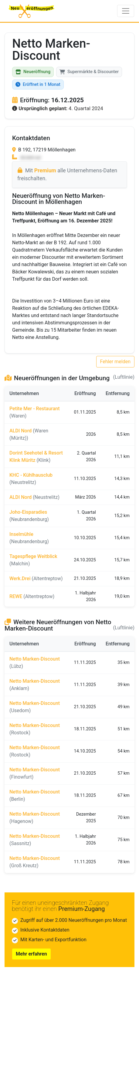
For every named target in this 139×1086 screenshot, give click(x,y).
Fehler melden (115, 361)
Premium (45, 170)
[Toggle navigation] (125, 11)
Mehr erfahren (31, 954)
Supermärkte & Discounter (89, 71)
